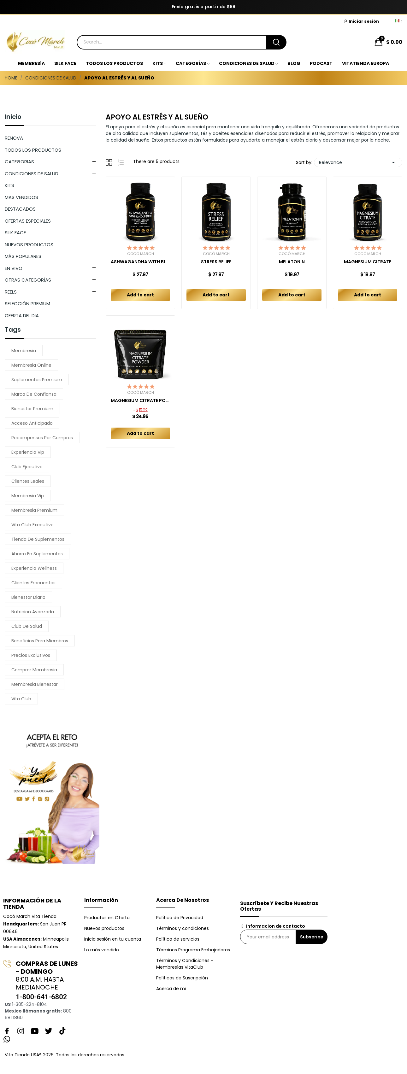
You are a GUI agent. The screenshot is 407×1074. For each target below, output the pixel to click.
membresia (23, 350)
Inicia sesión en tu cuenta (112, 939)
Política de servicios (177, 939)
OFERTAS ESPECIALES (28, 221)
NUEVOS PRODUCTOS (29, 244)
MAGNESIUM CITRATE (367, 262)
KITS (9, 185)
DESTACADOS (20, 209)
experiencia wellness (34, 568)
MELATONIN (292, 262)
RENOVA (14, 138)
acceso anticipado (32, 423)
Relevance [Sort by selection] (358, 162)
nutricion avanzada (32, 612)
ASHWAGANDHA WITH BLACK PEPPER (140, 262)
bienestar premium (32, 409)
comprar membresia (34, 670)
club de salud (26, 626)
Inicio (13, 117)
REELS (11, 292)
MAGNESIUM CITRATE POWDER (140, 401)
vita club (21, 699)
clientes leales (27, 481)
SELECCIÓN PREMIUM (27, 303)
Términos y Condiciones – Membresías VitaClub (185, 963)
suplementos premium (36, 379)
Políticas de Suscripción (182, 978)
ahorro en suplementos (37, 554)
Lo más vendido (101, 950)
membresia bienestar (34, 684)
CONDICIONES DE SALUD (31, 173)
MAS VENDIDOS (21, 197)
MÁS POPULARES (23, 256)
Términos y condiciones (182, 928)
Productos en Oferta (107, 917)
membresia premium (34, 510)
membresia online (31, 365)
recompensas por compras (42, 438)
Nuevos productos (104, 928)
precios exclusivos (30, 655)
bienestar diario (28, 597)
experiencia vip (27, 452)
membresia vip (27, 496)
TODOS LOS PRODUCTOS (33, 150)
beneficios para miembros (39, 641)
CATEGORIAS (19, 161)
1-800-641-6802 (41, 997)
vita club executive (32, 525)
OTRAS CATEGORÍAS (28, 280)
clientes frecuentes (33, 583)
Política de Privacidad (179, 917)
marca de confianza (33, 394)
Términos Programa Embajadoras (193, 950)
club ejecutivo (27, 467)
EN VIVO (13, 268)
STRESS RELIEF (216, 262)
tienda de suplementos (37, 539)
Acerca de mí (171, 988)
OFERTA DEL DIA (22, 315)
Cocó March (140, 254)
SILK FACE (15, 232)
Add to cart (140, 295)
